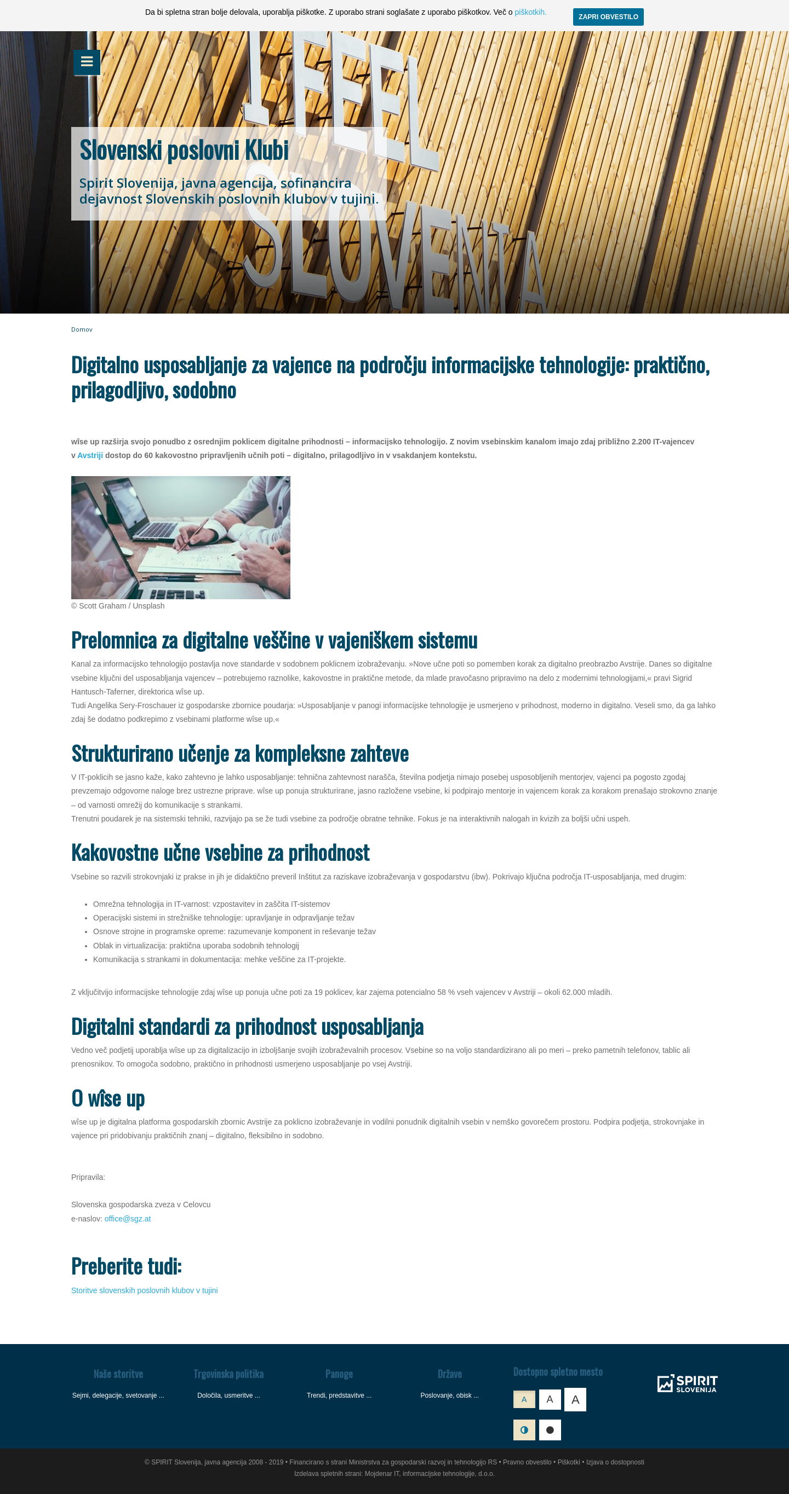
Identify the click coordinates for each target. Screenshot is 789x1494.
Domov (82, 329)
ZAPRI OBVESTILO (608, 17)
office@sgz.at (128, 1218)
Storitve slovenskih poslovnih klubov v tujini (144, 1290)
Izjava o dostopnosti (615, 1462)
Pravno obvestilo (527, 1462)
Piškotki (569, 1462)
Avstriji (90, 455)
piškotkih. (530, 12)
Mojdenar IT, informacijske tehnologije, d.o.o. (430, 1474)
